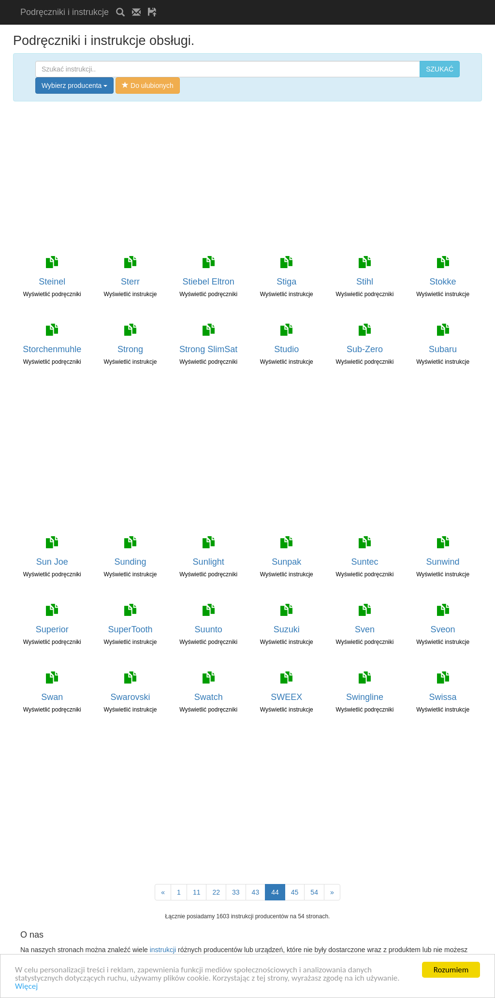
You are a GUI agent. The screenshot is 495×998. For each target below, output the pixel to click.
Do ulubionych (148, 85)
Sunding (130, 562)
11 (197, 892)
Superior (52, 629)
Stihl (364, 281)
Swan (52, 697)
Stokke (443, 281)
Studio (286, 349)
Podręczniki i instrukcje (64, 12)
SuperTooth (130, 629)
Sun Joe (52, 562)
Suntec (364, 562)
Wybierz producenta (74, 85)
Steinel (52, 281)
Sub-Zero (365, 349)
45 (295, 892)
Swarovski (130, 697)
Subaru (443, 349)
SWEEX (286, 697)
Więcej (26, 987)
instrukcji (163, 950)
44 (275, 892)
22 (216, 892)
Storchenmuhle (52, 349)
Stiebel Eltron (208, 281)
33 (236, 892)
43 (256, 892)
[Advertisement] (277, 3)
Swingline (364, 697)
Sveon (443, 629)
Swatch (208, 697)
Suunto (208, 629)
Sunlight (208, 562)
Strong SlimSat (208, 349)
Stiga (286, 281)
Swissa (443, 697)
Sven (365, 629)
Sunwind (443, 562)
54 (314, 892)
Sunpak (286, 562)
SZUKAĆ (439, 69)
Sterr (130, 281)
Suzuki (287, 629)
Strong (130, 349)
